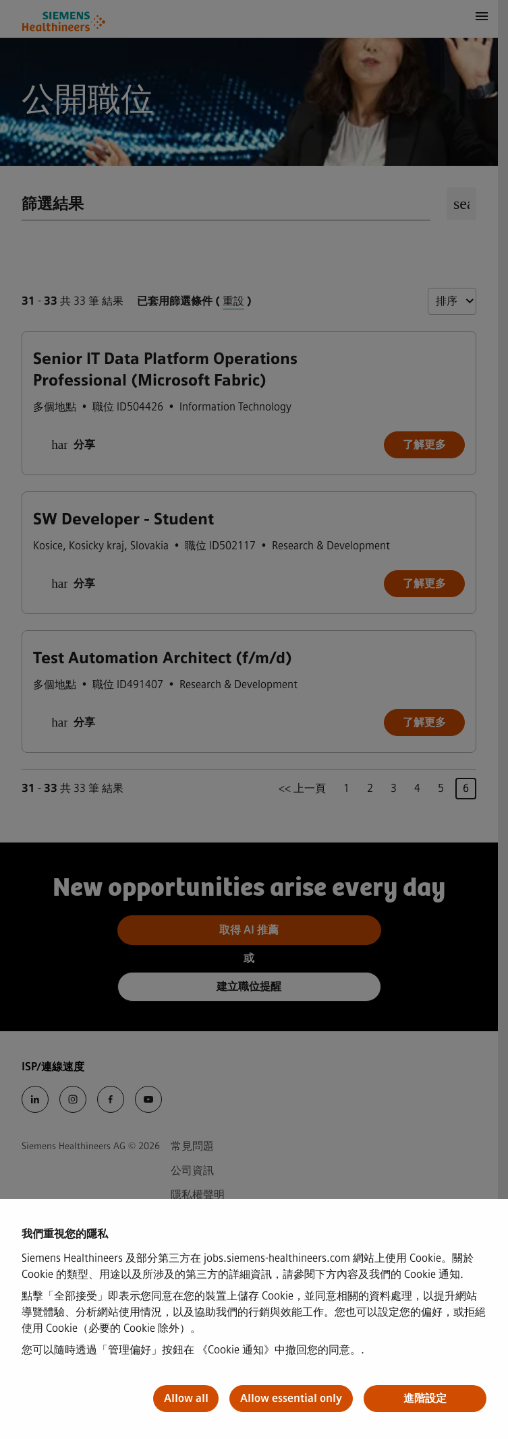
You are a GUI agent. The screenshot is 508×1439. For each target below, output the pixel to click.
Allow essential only (291, 1398)
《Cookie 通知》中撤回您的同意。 (279, 1349)
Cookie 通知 (432, 1274)
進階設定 (425, 1398)
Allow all (186, 1398)
